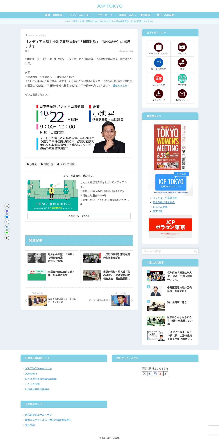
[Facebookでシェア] (7, 222)
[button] (7, 238)
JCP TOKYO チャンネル (38, 368)
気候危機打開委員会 (164, 202)
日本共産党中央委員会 (37, 389)
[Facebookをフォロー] (150, 373)
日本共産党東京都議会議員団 (41, 379)
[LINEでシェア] (7, 232)
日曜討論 (47, 164)
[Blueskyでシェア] (7, 216)
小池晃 (32, 164)
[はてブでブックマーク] (7, 227)
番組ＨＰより (120, 85)
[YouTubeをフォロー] (160, 373)
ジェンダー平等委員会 (165, 198)
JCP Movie (31, 373)
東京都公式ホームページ (38, 414)
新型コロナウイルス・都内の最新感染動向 (48, 420)
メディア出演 (66, 164)
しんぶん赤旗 (160, 207)
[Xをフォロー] (144, 373)
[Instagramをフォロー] (155, 373)
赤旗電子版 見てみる (79, 216)
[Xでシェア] (7, 206)
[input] (170, 251)
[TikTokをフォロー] (165, 373)
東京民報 (158, 211)
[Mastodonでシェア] (7, 211)
